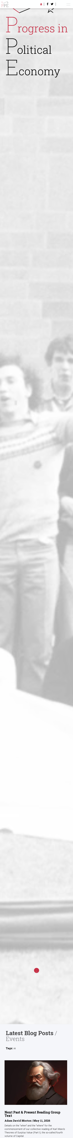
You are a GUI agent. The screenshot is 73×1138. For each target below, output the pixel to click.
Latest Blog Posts (29, 1033)
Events (15, 1038)
